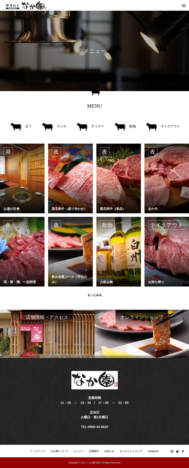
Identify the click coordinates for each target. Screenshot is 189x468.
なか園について (59, 451)
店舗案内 (94, 451)
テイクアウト (166, 225)
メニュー (78, 451)
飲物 (107, 225)
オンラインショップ (131, 451)
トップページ (37, 451)
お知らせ (109, 451)
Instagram (153, 451)
